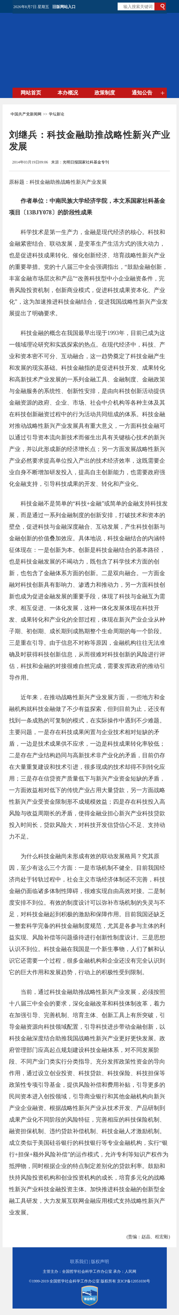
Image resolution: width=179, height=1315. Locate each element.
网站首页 (31, 92)
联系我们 (79, 1261)
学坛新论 (56, 114)
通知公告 (142, 92)
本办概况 (68, 92)
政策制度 (104, 92)
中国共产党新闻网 (26, 114)
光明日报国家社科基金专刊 (86, 162)
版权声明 (100, 1261)
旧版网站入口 (64, 7)
